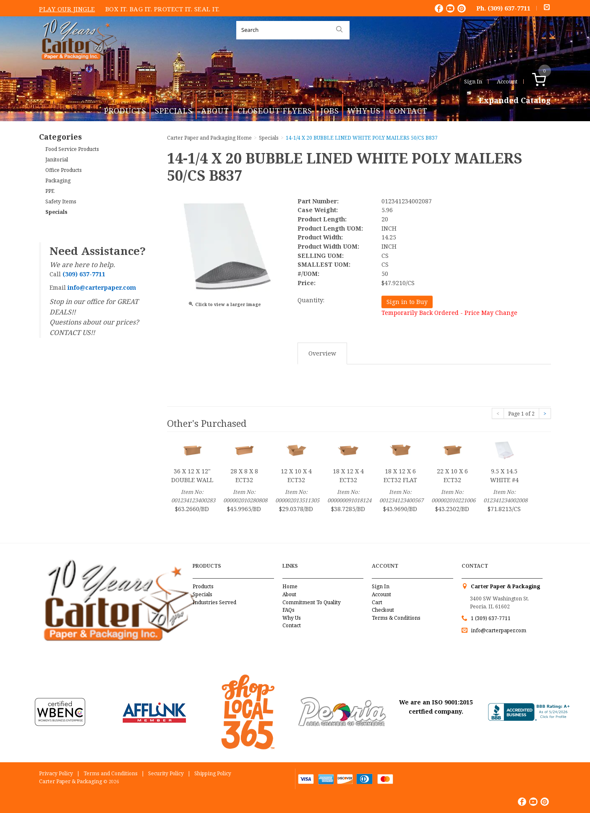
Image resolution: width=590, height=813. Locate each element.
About (215, 111)
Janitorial (56, 159)
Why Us (364, 111)
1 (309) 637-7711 (491, 618)
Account (507, 81)
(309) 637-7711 (509, 8)
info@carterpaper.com (498, 630)
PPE (50, 191)
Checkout (383, 609)
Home (290, 586)
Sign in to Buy (407, 302)
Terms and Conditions (111, 773)
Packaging (57, 180)
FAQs (288, 609)
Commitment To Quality (311, 602)
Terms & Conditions (396, 617)
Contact (408, 111)
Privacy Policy (56, 773)
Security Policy (166, 773)
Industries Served (214, 602)
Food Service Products (72, 149)
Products (125, 111)
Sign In (473, 81)
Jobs (330, 111)
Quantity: (311, 300)
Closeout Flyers (275, 111)
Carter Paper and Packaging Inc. (77, 66)
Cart (377, 602)
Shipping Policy (212, 773)
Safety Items (60, 201)
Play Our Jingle (67, 9)
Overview (322, 353)
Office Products (63, 170)
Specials (174, 111)
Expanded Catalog (515, 100)
